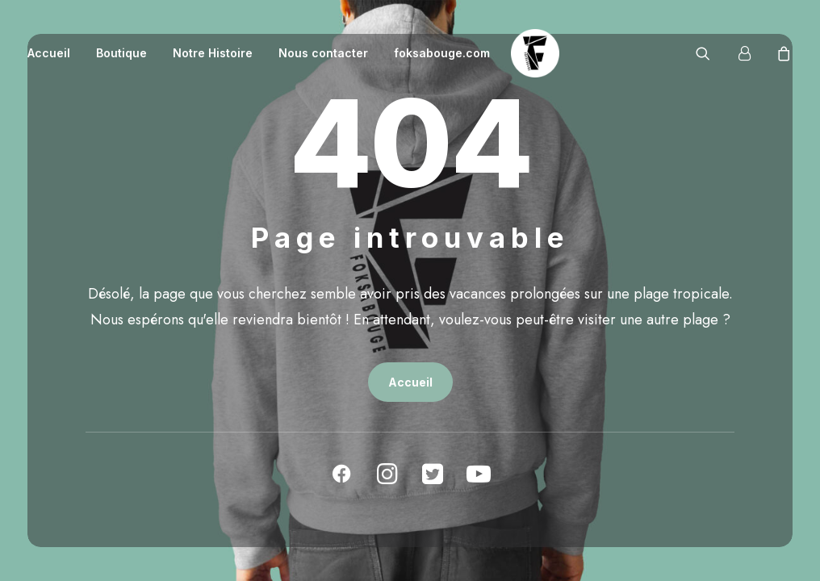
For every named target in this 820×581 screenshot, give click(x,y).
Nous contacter (323, 53)
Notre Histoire (213, 53)
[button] (713, 53)
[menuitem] (54, 53)
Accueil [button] (410, 382)
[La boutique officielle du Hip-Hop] (535, 53)
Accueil (48, 53)
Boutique (121, 53)
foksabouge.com (442, 53)
